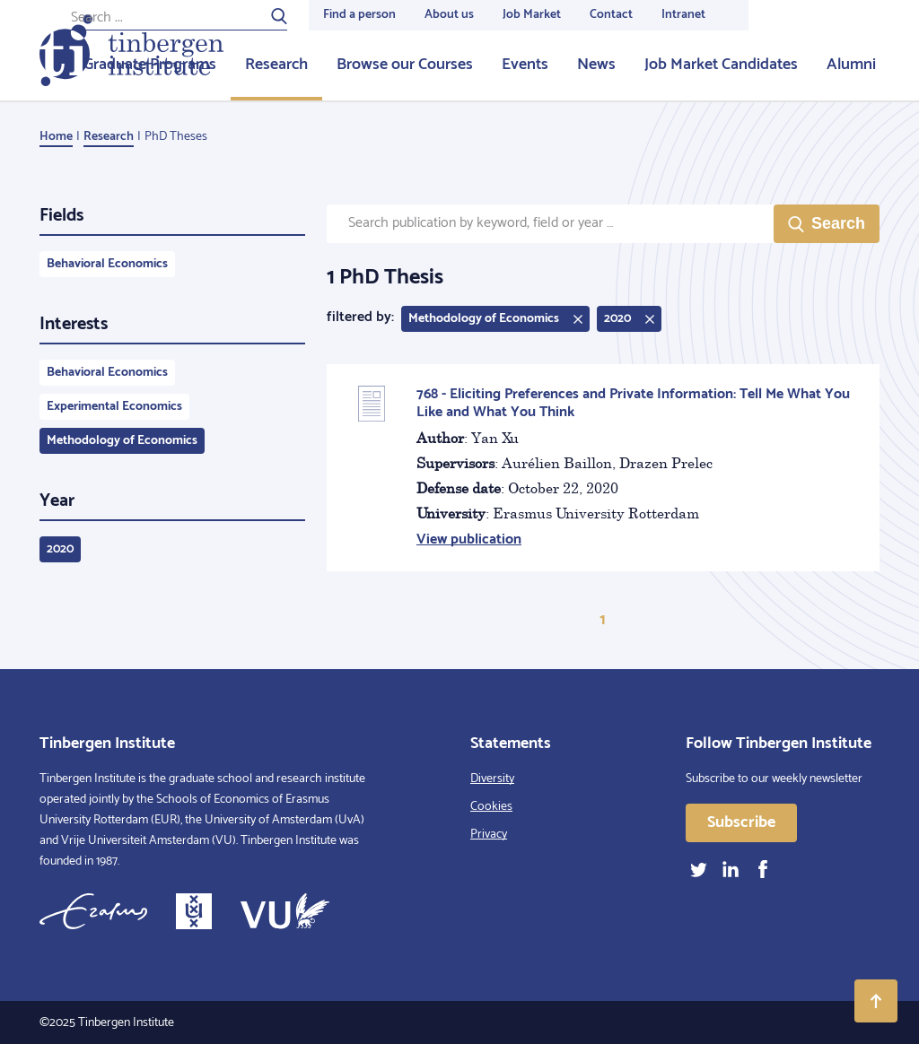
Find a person (359, 14)
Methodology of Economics (122, 441)
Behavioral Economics (107, 264)
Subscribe (741, 822)
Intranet (683, 14)
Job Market (532, 14)
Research (276, 64)
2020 (60, 549)
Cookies (491, 806)
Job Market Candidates (721, 64)
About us (449, 14)
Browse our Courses (405, 64)
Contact (611, 14)
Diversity (492, 779)
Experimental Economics (114, 406)
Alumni (851, 64)
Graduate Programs (149, 64)
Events (525, 64)
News (596, 64)
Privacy (488, 834)
